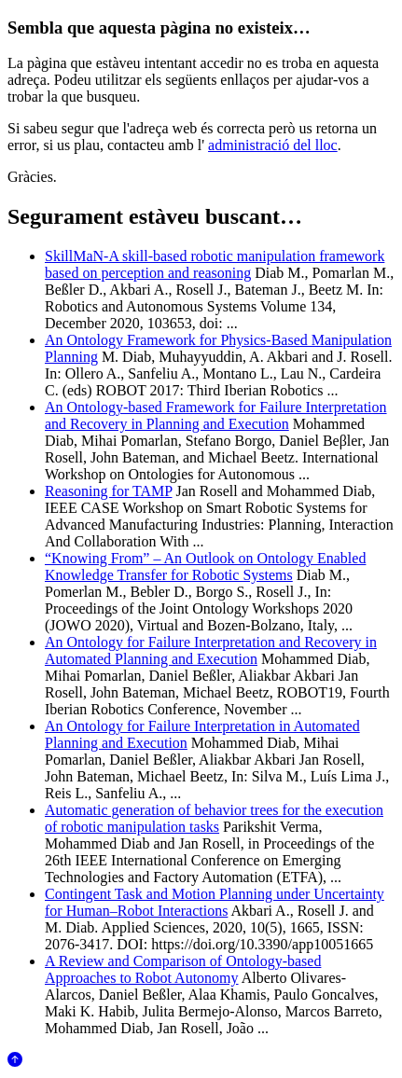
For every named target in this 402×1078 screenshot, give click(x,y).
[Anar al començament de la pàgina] (14, 1062)
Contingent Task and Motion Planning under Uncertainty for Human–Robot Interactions (214, 902)
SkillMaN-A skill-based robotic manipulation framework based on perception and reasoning (214, 264)
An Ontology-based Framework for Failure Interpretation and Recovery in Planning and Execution (216, 415)
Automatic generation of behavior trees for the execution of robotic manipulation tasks (214, 818)
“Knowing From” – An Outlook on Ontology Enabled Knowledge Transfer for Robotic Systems (205, 566)
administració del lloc (273, 145)
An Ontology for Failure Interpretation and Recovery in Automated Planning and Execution (211, 650)
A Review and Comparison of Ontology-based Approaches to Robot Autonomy (183, 969)
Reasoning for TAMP (109, 491)
